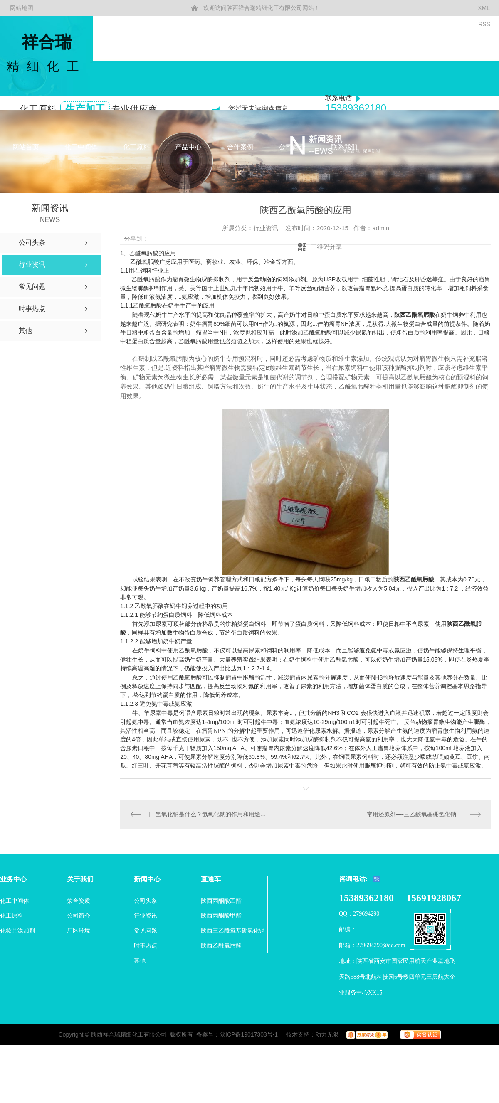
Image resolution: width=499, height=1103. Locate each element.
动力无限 (326, 1034)
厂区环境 (78, 930)
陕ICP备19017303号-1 (249, 1034)
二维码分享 (326, 246)
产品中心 (188, 146)
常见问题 (145, 930)
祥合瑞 (46, 54)
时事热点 (145, 945)
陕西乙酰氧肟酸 (413, 579)
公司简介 (292, 146)
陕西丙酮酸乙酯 (221, 900)
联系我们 (344, 146)
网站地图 (21, 8)
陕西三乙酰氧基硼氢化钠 (233, 930)
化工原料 (136, 146)
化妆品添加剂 (17, 930)
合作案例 (240, 146)
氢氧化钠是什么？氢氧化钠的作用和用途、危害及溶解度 (213, 814)
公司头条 (145, 900)
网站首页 (25, 146)
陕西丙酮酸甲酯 (221, 915)
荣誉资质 (78, 900)
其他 (140, 960)
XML (484, 8)
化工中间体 (81, 146)
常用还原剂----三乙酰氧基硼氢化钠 (411, 814)
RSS (484, 24)
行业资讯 (145, 915)
